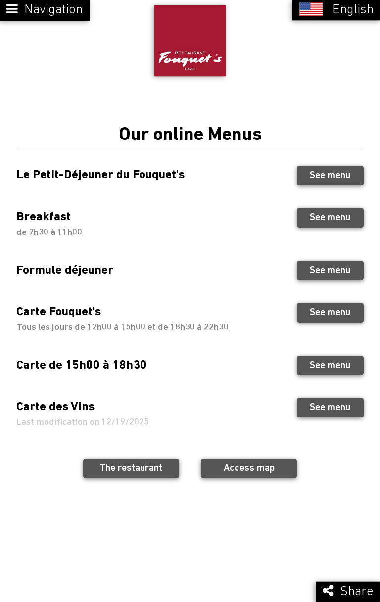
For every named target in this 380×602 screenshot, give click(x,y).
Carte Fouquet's (58, 311)
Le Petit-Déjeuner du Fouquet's (100, 174)
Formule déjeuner (64, 269)
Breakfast (43, 216)
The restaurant (130, 468)
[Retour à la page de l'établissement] (189, 40)
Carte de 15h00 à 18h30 (81, 364)
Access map (249, 468)
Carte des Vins (55, 406)
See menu (330, 175)
